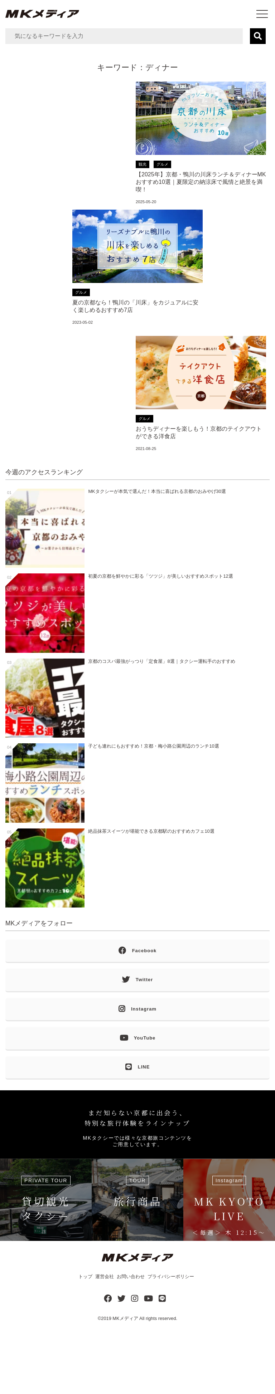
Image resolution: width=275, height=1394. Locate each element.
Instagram (137, 1009)
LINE (137, 1067)
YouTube (138, 1038)
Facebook (138, 951)
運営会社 (104, 1276)
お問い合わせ (131, 1276)
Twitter (137, 980)
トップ (85, 1276)
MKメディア (125, 1318)
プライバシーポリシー (171, 1276)
